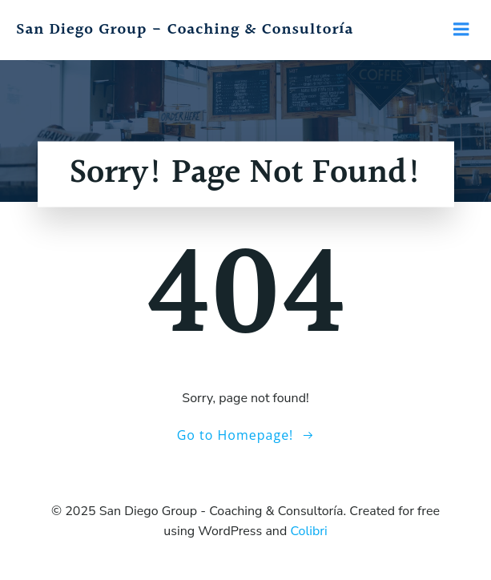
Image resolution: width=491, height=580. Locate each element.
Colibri (308, 531)
